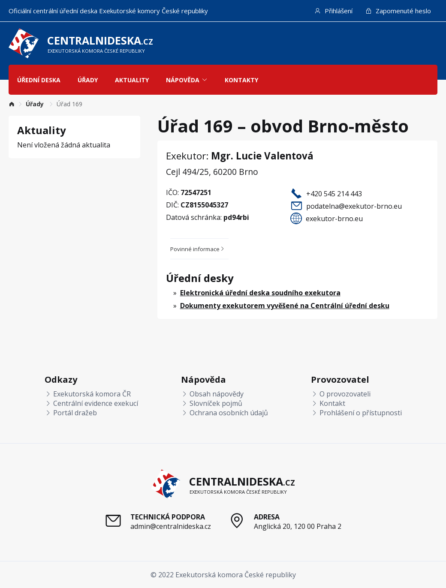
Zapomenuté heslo (398, 10)
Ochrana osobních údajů (224, 412)
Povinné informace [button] (197, 249)
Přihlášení (333, 10)
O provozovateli (341, 394)
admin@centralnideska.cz (170, 526)
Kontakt (328, 403)
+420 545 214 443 (334, 193)
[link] (12, 104)
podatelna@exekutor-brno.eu (354, 206)
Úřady (88, 80)
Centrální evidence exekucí (91, 403)
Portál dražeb (71, 412)
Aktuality (132, 80)
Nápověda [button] (187, 80)
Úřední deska (38, 80)
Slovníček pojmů (211, 403)
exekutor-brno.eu (334, 218)
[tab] (199, 249)
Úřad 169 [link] (69, 104)
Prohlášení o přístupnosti (356, 412)
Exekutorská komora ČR (88, 394)
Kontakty (241, 80)
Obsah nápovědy (212, 394)
